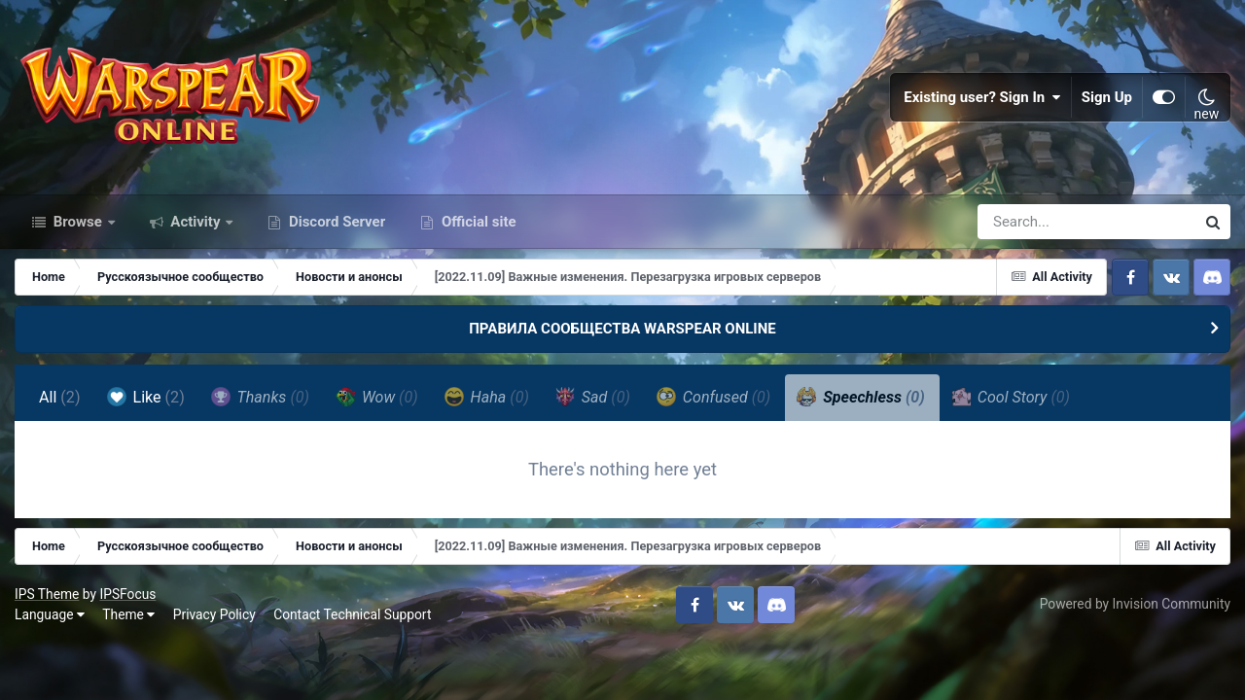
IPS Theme (47, 594)
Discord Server (335, 221)
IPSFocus (127, 594)
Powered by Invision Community (1135, 604)
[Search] (1031, 221)
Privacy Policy (214, 614)
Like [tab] (146, 396)
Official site (477, 221)
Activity (196, 221)
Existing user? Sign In (982, 97)
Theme (128, 614)
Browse (78, 221)
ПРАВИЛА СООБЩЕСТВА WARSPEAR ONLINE (622, 328)
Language (50, 614)
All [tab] (60, 397)
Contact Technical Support (352, 614)
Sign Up (1107, 97)
